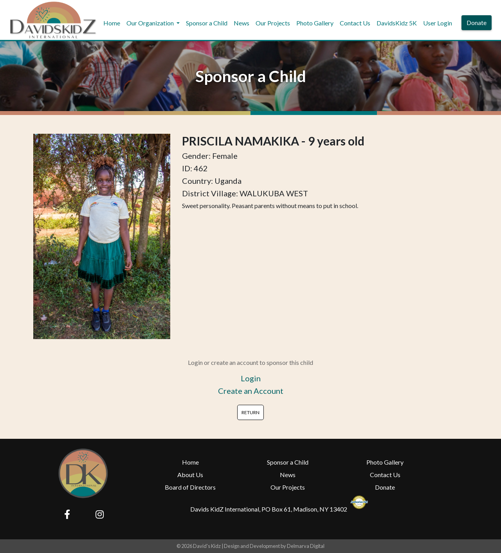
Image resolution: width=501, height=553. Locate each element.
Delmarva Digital (305, 546)
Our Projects (273, 23)
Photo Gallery (314, 23)
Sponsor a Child (206, 23)
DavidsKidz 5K (397, 23)
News (241, 23)
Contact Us (355, 23)
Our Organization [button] (150, 23)
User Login (437, 23)
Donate (477, 22)
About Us (190, 474)
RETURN (250, 412)
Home (111, 23)
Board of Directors (190, 487)
